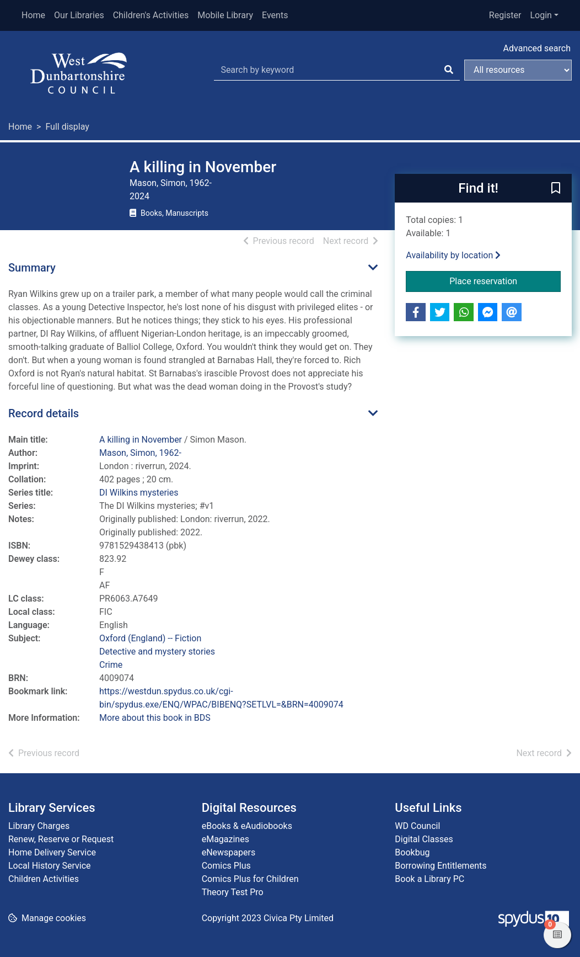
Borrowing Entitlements (440, 865)
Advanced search (537, 48)
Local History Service (49, 865)
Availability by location (453, 255)
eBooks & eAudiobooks (247, 826)
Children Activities (43, 879)
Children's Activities (151, 15)
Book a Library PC (429, 879)
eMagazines (225, 839)
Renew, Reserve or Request (61, 839)
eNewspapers (229, 852)
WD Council (417, 826)
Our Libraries (79, 15)
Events (275, 15)
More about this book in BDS (155, 718)
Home (33, 15)
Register (505, 15)
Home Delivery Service (52, 852)
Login (540, 15)
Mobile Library (225, 15)
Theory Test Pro (233, 892)
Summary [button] (32, 267)
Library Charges (38, 826)
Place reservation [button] (505, 280)
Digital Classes (424, 839)
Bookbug (412, 852)
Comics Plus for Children (250, 879)
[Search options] (518, 70)
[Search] (449, 70)
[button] (556, 189)
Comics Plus (226, 865)
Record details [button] (43, 413)
